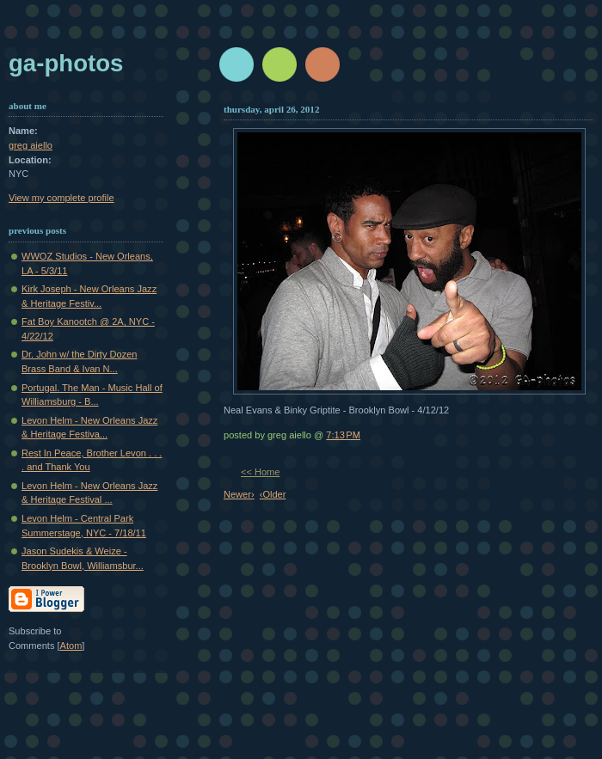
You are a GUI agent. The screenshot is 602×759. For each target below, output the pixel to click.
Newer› (239, 494)
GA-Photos (66, 63)
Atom (71, 645)
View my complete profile (61, 198)
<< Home (260, 472)
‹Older (273, 494)
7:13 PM (343, 435)
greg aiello (30, 145)
